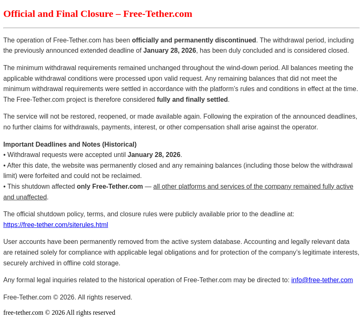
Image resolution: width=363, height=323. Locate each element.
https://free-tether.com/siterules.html (55, 224)
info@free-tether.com (322, 279)
